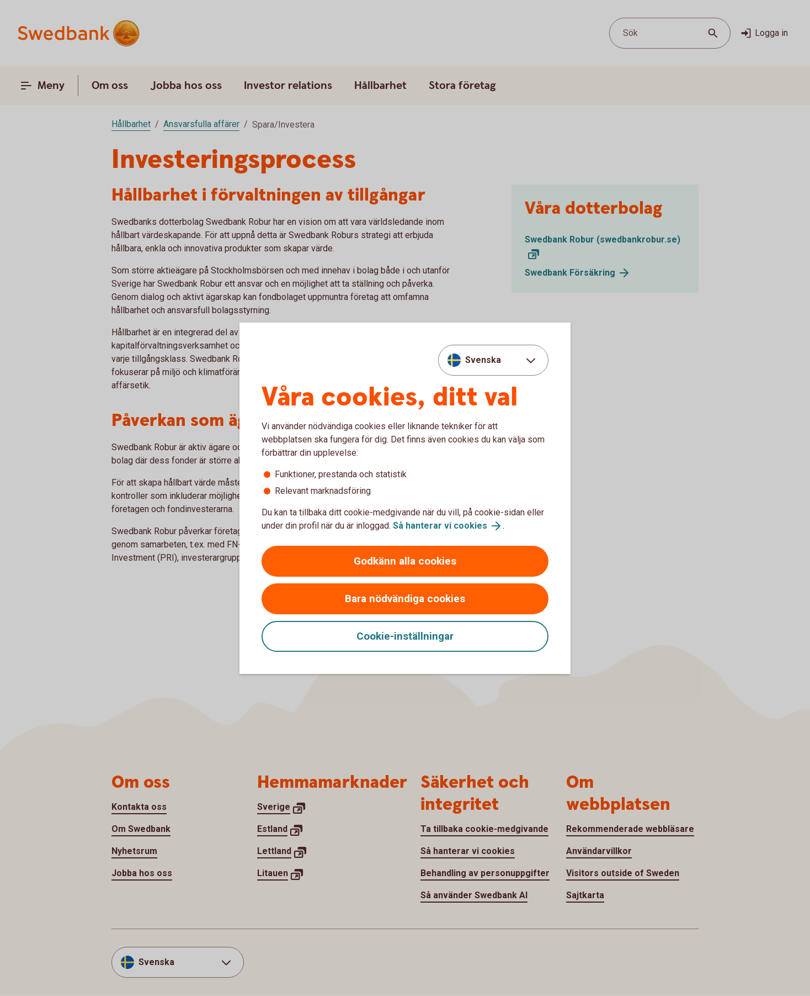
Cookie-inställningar (405, 636)
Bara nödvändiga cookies (405, 598)
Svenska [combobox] (483, 360)
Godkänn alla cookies (405, 561)
